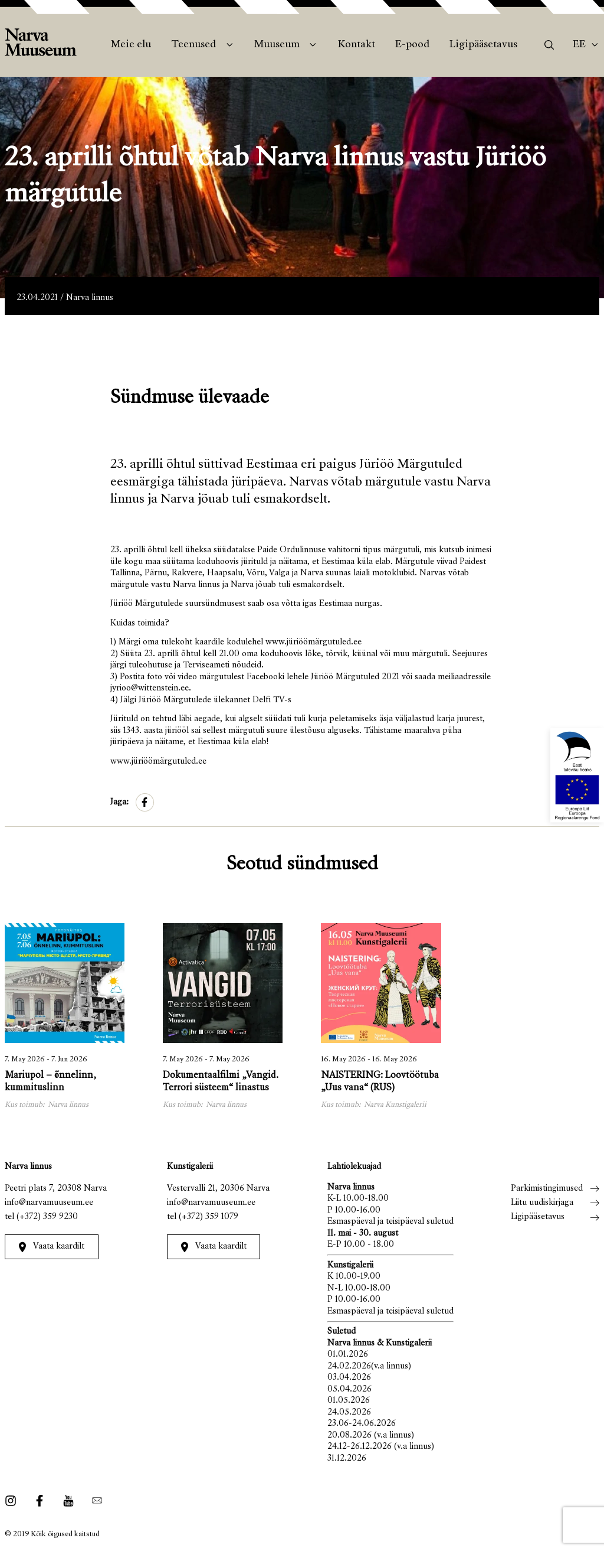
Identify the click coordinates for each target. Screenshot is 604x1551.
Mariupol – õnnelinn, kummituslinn (50, 1082)
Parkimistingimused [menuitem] (547, 1188)
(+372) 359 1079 (208, 1217)
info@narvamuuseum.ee (49, 1203)
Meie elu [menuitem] (131, 45)
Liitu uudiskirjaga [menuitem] (542, 1203)
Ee (579, 45)
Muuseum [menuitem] (277, 45)
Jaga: (119, 802)
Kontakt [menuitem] (356, 45)
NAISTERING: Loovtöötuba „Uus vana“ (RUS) (380, 1082)
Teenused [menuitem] (193, 45)
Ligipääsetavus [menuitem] (483, 45)
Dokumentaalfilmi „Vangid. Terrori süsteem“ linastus (220, 1082)
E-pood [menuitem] (412, 45)
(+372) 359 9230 (47, 1217)
